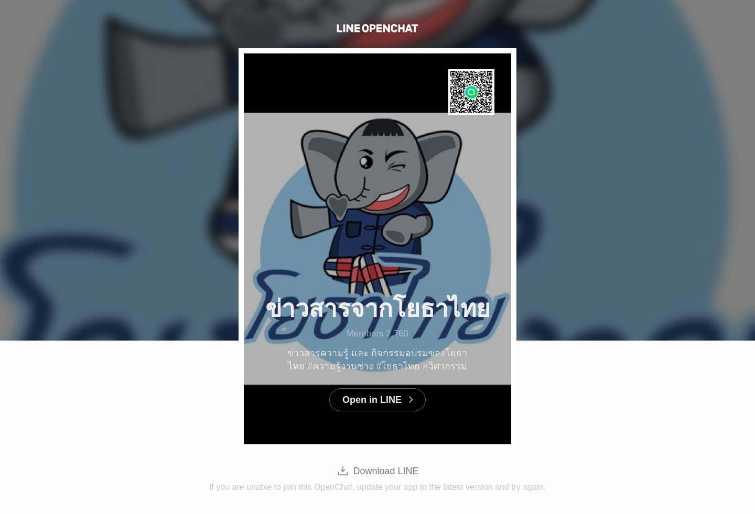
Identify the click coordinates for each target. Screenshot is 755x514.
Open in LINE (372, 400)
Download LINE (385, 471)
